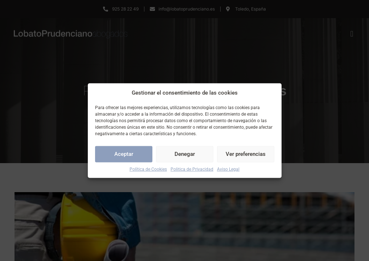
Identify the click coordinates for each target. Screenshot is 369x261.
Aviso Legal (228, 168)
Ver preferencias (246, 154)
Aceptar (123, 154)
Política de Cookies (148, 168)
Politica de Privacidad (192, 168)
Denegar (185, 154)
